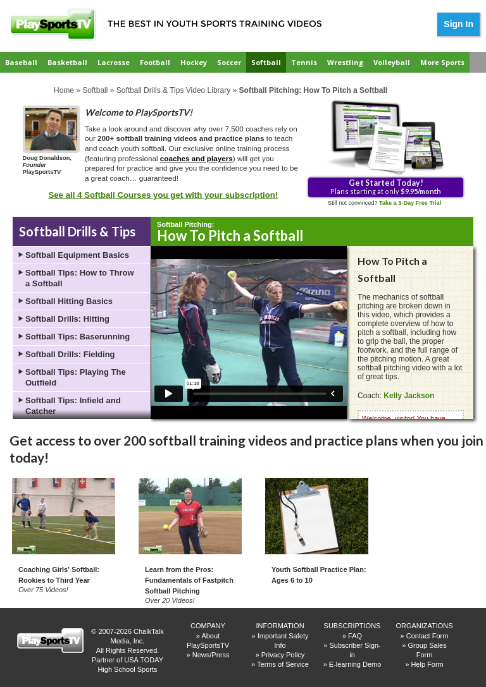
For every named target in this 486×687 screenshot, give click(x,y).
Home (64, 90)
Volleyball (391, 62)
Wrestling (345, 62)
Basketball (67, 62)
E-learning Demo (355, 664)
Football (155, 62)
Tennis (304, 62)
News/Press (211, 655)
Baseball (21, 62)
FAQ (355, 636)
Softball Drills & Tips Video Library (173, 90)
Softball (266, 62)
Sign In (458, 24)
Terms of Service (283, 664)
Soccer (229, 62)
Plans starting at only (385, 186)
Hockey (193, 62)
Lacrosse (113, 62)
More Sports (442, 62)
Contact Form (427, 636)
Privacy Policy (282, 655)
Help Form (427, 664)
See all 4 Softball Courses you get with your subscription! (163, 195)
